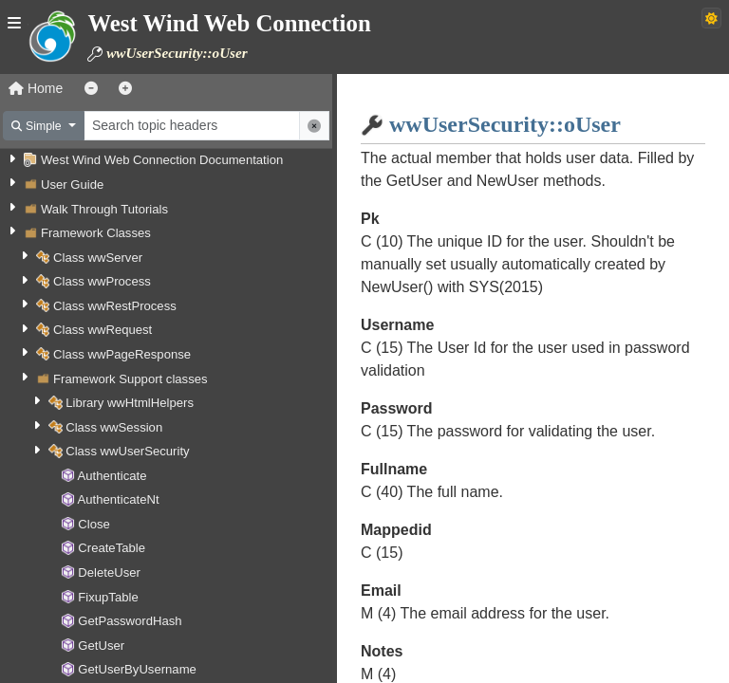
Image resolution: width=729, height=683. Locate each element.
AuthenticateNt (118, 499)
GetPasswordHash (129, 621)
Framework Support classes (130, 379)
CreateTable (111, 548)
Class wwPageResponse (122, 354)
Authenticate (112, 476)
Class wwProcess (102, 281)
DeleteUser (109, 572)
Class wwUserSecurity (127, 451)
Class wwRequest (102, 330)
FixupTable (108, 597)
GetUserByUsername (137, 669)
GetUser (101, 645)
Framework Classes (96, 233)
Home (36, 88)
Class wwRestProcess (115, 306)
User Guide (72, 184)
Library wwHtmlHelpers (129, 403)
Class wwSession (113, 427)
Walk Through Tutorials (104, 209)
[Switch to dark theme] (711, 18)
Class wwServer (97, 257)
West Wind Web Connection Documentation (162, 160)
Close (94, 524)
